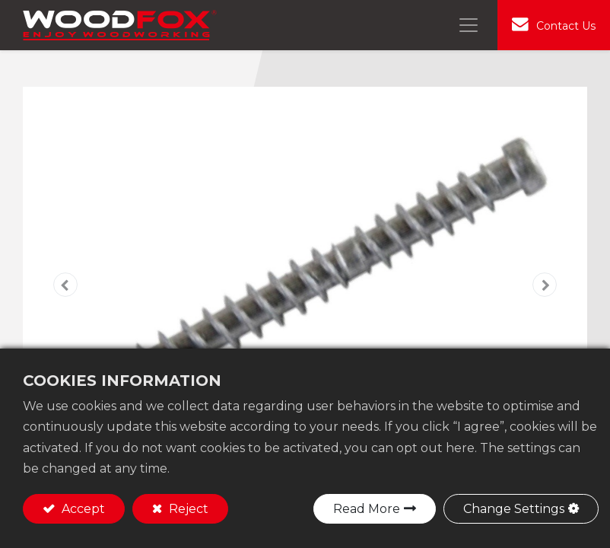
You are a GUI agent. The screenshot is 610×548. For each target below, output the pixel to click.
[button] (65, 284)
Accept (82, 509)
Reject (187, 509)
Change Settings (513, 509)
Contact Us (566, 26)
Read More (366, 509)
